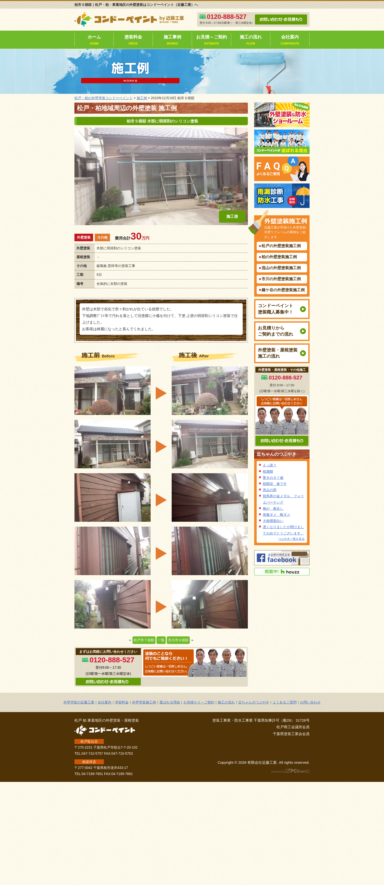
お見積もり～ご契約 (198, 702)
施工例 (142, 98)
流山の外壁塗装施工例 (281, 268)
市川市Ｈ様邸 (178, 640)
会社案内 (290, 40)
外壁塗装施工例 (144, 702)
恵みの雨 (269, 490)
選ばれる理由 (169, 702)
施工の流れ (250, 40)
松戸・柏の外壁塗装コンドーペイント (103, 98)
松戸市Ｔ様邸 (144, 640)
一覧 (161, 640)
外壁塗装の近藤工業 (78, 702)
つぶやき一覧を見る (291, 539)
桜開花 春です (275, 484)
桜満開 (268, 471)
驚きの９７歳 (273, 478)
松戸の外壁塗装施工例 (281, 246)
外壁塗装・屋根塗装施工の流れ (278, 353)
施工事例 (172, 40)
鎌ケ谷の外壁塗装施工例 (283, 290)
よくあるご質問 (285, 702)
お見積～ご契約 (211, 40)
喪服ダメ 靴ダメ (276, 515)
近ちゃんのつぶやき (276, 454)
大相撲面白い (273, 521)
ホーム (94, 40)
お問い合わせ (310, 702)
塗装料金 (133, 40)
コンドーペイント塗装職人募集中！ (275, 308)
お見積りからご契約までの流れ (275, 331)
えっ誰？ (269, 465)
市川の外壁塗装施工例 (281, 279)
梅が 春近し (273, 508)
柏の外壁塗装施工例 (279, 257)
